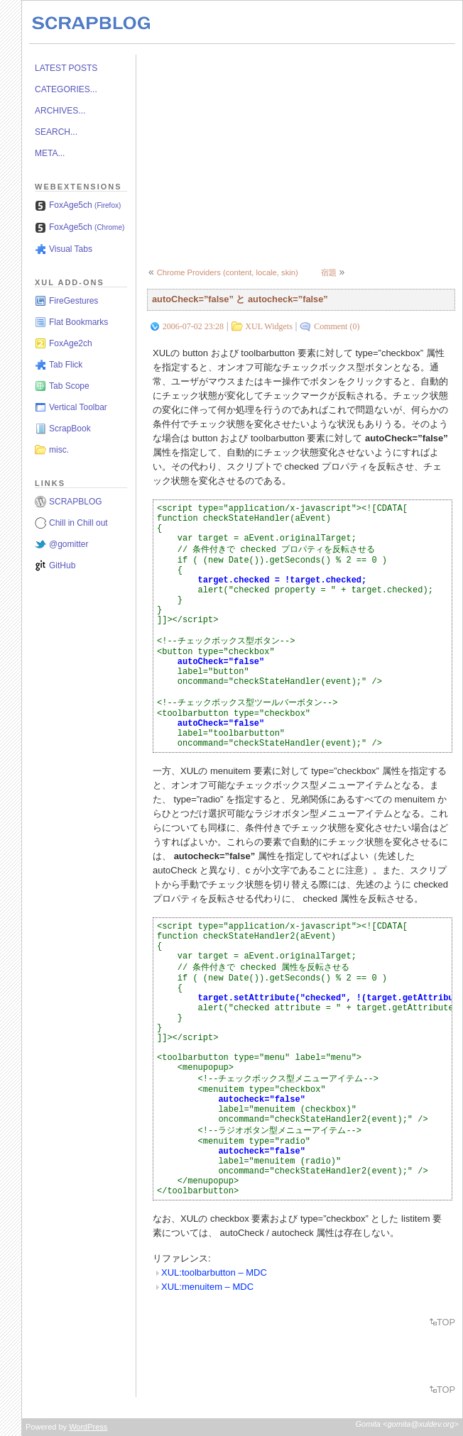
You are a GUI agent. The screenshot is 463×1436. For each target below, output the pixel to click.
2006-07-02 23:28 (193, 326)
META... (50, 153)
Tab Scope (69, 386)
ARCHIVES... (60, 111)
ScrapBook (70, 428)
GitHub (62, 565)
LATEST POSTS (66, 68)
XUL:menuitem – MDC (207, 1286)
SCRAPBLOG (75, 502)
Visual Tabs (70, 249)
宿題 (329, 272)
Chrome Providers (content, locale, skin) (227, 272)
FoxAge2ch (70, 343)
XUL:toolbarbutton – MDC (214, 1272)
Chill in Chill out (78, 523)
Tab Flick (65, 365)
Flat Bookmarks (78, 322)
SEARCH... (56, 132)
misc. (59, 450)
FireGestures (73, 301)
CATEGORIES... (66, 89)
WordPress (88, 1427)
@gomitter (69, 544)
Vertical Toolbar (78, 407)
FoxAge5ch (85, 205)
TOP (446, 1322)
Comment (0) (336, 326)
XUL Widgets (269, 326)
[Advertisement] (304, 154)
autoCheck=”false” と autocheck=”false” (240, 299)
